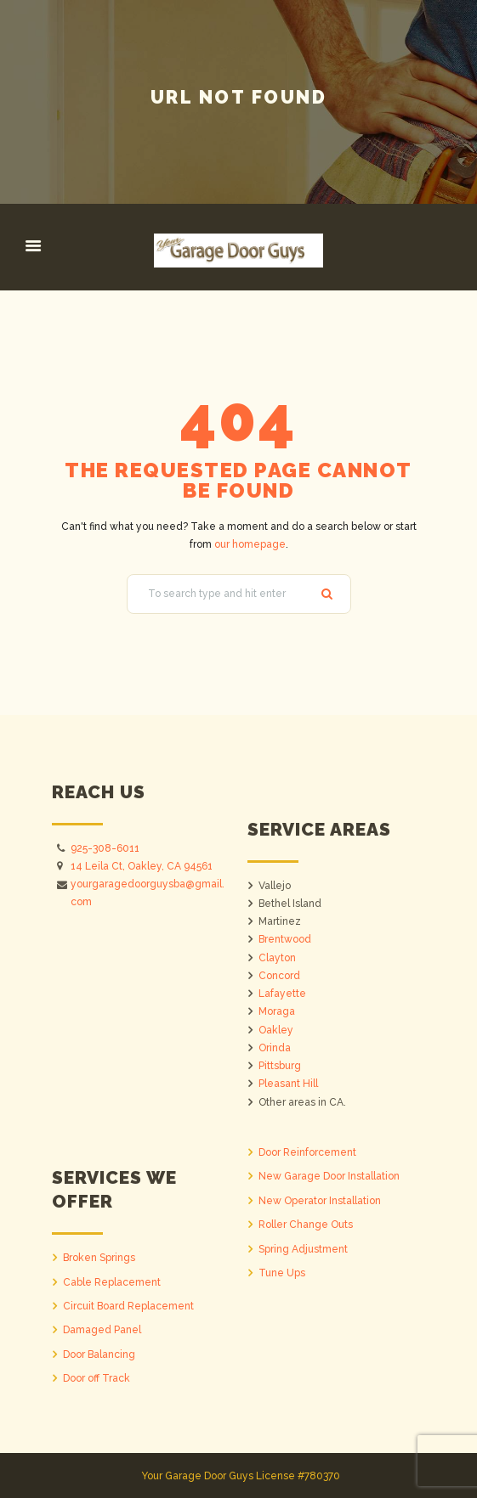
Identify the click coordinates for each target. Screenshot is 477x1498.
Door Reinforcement (307, 1152)
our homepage (250, 544)
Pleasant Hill (288, 1084)
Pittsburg (279, 1066)
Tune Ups (281, 1273)
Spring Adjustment (303, 1249)
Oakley (275, 1030)
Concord (279, 976)
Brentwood (284, 939)
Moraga (276, 1011)
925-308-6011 (105, 848)
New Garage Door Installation (329, 1176)
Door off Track (96, 1378)
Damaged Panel (102, 1330)
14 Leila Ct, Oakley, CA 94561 (142, 866)
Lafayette (282, 994)
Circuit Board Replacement (128, 1306)
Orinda (274, 1048)
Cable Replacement (112, 1282)
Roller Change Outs (305, 1224)
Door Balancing (99, 1354)
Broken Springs (99, 1258)
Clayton (277, 958)
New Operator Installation (319, 1201)
